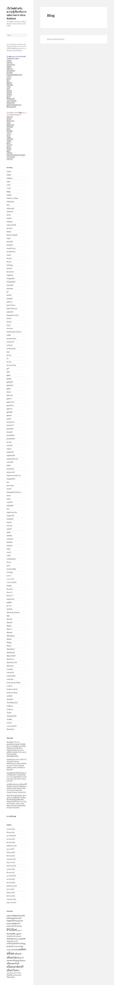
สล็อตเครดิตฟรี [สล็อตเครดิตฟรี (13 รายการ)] (15, 966)
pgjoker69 (10, 385)
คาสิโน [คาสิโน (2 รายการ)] (16, 941)
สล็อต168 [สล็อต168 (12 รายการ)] (12, 957)
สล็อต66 (9, 626)
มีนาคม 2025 (10, 872)
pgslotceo (9, 409)
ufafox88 (9, 542)
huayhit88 (10, 285)
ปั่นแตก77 (10, 592)
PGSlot (9, 392)
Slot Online (10, 485)
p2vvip (9, 355)
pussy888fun (11, 435)
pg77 (8, 81)
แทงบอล (9, 723)
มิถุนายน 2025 (11, 862)
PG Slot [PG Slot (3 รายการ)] (19, 926)
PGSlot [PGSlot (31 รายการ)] (12, 929)
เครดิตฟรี (9, 696)
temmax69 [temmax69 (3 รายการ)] (10, 941)
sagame (9, 67)
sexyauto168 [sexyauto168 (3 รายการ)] (11, 936)
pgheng (9, 379)
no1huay (9, 345)
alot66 (9, 215)
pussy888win (11, 439)
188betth (9, 153)
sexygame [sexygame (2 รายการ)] (18, 936)
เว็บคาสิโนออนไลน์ (12, 703)
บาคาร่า (9, 77)
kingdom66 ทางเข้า (13, 315)
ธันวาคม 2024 (11, 882)
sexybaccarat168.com (13, 475)
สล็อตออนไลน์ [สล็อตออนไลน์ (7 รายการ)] (13, 963)
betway (9, 232)
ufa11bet (9, 526)
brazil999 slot (11, 248)
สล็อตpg (9, 642)
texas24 (9, 522)
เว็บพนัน (9, 713)
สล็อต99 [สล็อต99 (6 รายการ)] (17, 953)
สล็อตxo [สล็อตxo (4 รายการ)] (22, 960)
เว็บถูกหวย (10, 709)
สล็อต (8, 616)
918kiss (9, 61)
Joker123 (9, 302)
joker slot (10, 159)
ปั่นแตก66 (10, 589)
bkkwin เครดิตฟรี (12, 235)
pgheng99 (10, 382)
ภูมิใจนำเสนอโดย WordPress (55, 39)
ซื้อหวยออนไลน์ (11, 107)
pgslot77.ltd (10, 402)
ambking (9, 222)
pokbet (9, 419)
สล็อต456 (9, 622)
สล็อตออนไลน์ (11, 99)
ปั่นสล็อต (9, 586)
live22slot (10, 328)
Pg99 (8, 372)
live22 (9, 87)
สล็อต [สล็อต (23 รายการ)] (10, 953)
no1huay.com (11, 349)
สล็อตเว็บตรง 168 (12, 662)
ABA (8, 205)
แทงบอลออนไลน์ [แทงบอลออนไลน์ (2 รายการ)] (17, 975)
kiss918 (9, 149)
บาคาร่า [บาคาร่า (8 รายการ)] (10, 946)
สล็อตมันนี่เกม (11, 649)
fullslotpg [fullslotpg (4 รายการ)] (10, 918)
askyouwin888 (11, 225)
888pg (8, 192)
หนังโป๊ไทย (10, 139)
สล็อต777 (9, 629)
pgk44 (8, 389)
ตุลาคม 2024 (10, 889)
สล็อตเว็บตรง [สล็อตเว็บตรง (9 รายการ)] (13, 970)
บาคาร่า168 (10, 579)
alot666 (9, 218)
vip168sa (9, 546)
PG (7, 359)
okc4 (8, 352)
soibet (8, 499)
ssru (8, 509)
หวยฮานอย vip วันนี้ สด (13, 683)
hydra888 (10, 288)
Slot (8, 482)
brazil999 (10, 245)
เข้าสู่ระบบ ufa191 (12, 689)
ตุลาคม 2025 (10, 849)
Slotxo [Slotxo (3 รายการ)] (16, 939)
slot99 (8, 123)
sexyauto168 (11, 472)
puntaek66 (10, 429)
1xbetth (9, 141)
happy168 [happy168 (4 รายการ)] (10, 920)
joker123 (9, 63)
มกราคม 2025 (11, 879)
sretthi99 (9, 502)
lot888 (9, 335)
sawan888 (10, 462)
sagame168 (10, 452)
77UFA (9, 188)
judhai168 (10, 312)
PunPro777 (10, 425)
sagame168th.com (12, 459)
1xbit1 (9, 185)
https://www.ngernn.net (14, 105)
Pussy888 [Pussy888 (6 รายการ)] (11, 933)
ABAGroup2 (10, 208)
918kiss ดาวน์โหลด (12, 198)
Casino (9, 255)
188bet (9, 175)
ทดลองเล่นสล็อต (11, 569)
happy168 (10, 275)
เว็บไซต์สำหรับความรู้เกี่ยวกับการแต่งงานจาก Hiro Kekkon (16, 13)
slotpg (8, 137)
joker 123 (10, 69)
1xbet (8, 182)
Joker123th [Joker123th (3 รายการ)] (10, 926)
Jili (7, 292)
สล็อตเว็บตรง (10, 121)
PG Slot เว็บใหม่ (11, 365)
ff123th (9, 262)
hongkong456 (11, 282)
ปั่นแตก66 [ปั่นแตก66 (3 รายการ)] (15, 950)
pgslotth (9, 415)
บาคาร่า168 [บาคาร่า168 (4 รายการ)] (19, 946)
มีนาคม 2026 (10, 832)
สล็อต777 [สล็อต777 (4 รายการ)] (20, 958)
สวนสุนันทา (10, 669)
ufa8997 (9, 529)
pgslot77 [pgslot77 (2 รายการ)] (19, 930)
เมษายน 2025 (11, 869)
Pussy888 (10, 432)
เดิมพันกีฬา (10, 699)
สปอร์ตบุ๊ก (9, 609)
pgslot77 (9, 399)
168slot (9, 172)
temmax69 (10, 519)
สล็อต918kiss (11, 636)
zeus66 (9, 552)
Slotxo (9, 496)
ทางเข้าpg (10, 572)
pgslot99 (9, 83)
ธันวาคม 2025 (11, 842)
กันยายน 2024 (11, 892)
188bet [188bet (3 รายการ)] (9, 916)
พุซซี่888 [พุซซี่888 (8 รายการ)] (22, 949)
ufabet (9, 532)
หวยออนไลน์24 (11, 676)
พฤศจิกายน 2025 (12, 846)
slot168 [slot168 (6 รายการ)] (10, 938)
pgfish (8, 375)
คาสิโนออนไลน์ (11, 559)
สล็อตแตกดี (10, 666)
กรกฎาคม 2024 (11, 899)
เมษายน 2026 (11, 829)
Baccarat (9, 228)
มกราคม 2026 (11, 839)
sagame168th (11, 455)
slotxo (8, 135)
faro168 (9, 258)
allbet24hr (10, 212)
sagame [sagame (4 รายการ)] (18, 934)
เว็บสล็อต (9, 719)
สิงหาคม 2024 (11, 896)
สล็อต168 (9, 619)
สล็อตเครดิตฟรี (11, 656)
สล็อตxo (9, 646)
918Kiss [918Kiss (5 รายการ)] (15, 915)
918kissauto (10, 202)
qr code (9, 442)
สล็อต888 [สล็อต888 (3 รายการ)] (10, 961)
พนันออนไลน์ (10, 599)
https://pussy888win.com (14, 75)
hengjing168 (11, 278)
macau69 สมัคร (11, 338)
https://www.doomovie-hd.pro (16, 155)
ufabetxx (9, 536)
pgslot (8, 129)
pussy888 (10, 73)
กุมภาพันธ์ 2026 (11, 836)
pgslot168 (10, 395)
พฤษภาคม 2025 (11, 866)
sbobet (9, 465)
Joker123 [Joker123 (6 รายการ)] (16, 923)
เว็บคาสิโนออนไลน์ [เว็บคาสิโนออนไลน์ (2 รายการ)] (11, 973)
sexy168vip (10, 469)
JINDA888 (10, 127)
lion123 (9, 322)
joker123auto (11, 305)
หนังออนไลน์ (10, 672)
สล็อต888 (9, 632)
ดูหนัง (8, 89)
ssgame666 (10, 506)
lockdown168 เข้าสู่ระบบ (14, 332)
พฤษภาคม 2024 (11, 903)
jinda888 (9, 298)
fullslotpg (10, 85)
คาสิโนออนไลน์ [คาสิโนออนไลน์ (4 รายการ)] (12, 943)
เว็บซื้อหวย (10, 706)
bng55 (9, 238)
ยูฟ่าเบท (9, 606)
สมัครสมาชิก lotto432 (13, 612)
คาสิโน (9, 556)
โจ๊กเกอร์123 (10, 729)
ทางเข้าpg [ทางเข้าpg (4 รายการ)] (21, 943)
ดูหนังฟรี (9, 91)
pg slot (9, 79)
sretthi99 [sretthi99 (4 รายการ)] (21, 939)
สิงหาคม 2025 (11, 856)
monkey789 (10, 342)
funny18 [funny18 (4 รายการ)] (18, 918)
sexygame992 (11, 479)
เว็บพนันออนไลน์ (11, 716)
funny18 (9, 145)
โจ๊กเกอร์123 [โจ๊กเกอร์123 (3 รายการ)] (11, 977)
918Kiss (9, 195)
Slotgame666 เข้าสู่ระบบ (14, 492)
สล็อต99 (9, 639)
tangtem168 (10, 516)
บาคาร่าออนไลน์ (11, 101)
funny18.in (10, 272)
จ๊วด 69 (9, 562)
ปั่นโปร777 (10, 596)
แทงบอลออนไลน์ (11, 726)
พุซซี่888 (9, 602)
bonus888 (10, 242)
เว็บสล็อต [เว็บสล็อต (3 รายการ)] (9, 975)
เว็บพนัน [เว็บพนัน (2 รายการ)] (19, 973)
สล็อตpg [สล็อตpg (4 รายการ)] (16, 960)
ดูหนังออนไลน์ (11, 65)
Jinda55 (9, 295)
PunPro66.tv (11, 422)
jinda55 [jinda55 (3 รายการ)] (9, 924)
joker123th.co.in (12, 308)
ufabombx (10, 539)
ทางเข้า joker (11, 157)
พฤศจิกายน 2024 (12, 886)
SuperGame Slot (12, 512)
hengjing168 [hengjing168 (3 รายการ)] (19, 921)
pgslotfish (10, 412)
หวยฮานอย (10, 679)
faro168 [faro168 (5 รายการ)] (21, 915)
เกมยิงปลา (10, 686)
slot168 (9, 119)
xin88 (8, 549)
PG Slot (9, 362)
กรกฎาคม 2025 (11, 859)
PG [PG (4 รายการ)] (16, 926)
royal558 (9, 445)
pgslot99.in (10, 405)
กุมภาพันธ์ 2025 (11, 876)
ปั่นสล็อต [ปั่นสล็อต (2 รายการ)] (9, 950)
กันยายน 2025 (11, 852)
